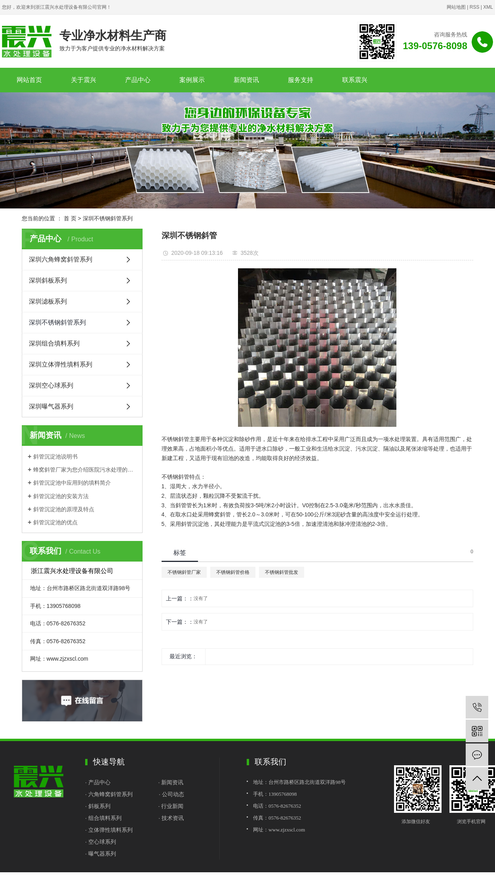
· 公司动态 (171, 794)
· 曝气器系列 (100, 853)
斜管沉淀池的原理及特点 (63, 509)
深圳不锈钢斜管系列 (108, 218)
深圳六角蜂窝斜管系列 (60, 259)
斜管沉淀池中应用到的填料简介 (72, 483)
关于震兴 (83, 79)
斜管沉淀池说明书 (55, 456)
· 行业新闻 (170, 806)
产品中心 (137, 79)
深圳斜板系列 (48, 280)
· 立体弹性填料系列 (109, 830)
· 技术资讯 (171, 818)
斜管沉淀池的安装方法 (61, 496)
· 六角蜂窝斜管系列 (109, 794)
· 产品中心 (98, 782)
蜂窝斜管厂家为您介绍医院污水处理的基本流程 (85, 469)
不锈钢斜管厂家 (184, 572)
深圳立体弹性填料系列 (60, 364)
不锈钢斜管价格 (232, 572)
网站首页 (29, 79)
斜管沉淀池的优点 (55, 522)
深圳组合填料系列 (54, 343)
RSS (475, 7)
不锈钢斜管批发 (281, 572)
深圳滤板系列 (48, 301)
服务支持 (300, 79)
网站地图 (456, 7)
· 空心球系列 (100, 842)
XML (488, 7)
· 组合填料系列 (103, 818)
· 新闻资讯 (170, 782)
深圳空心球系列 (51, 385)
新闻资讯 (246, 79)
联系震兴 (354, 79)
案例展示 (192, 79)
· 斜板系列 (97, 806)
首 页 (70, 218)
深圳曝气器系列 (51, 406)
